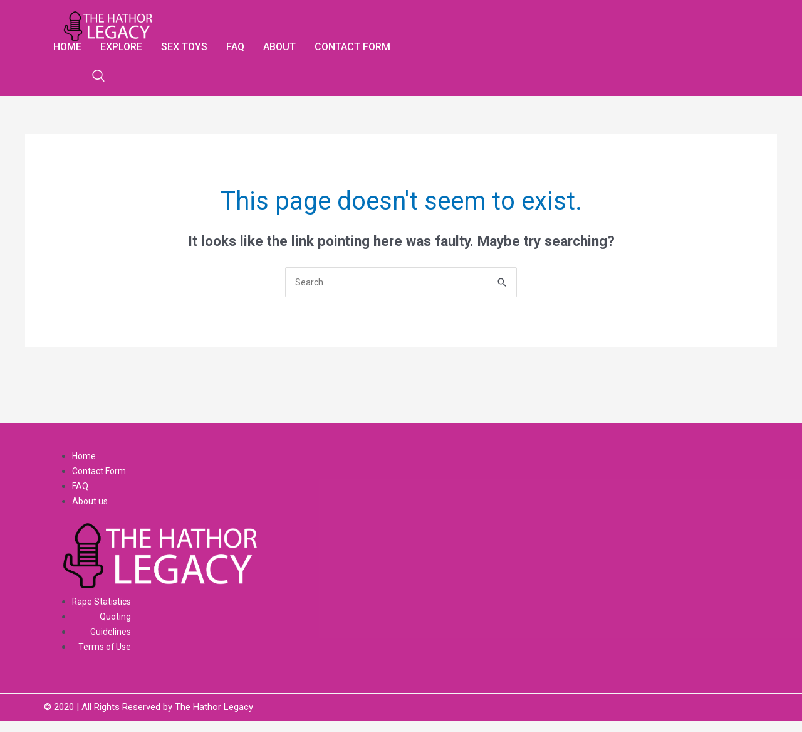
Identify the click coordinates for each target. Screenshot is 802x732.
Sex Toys (184, 47)
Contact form (352, 47)
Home (67, 47)
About (279, 47)
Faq (235, 47)
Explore (121, 47)
